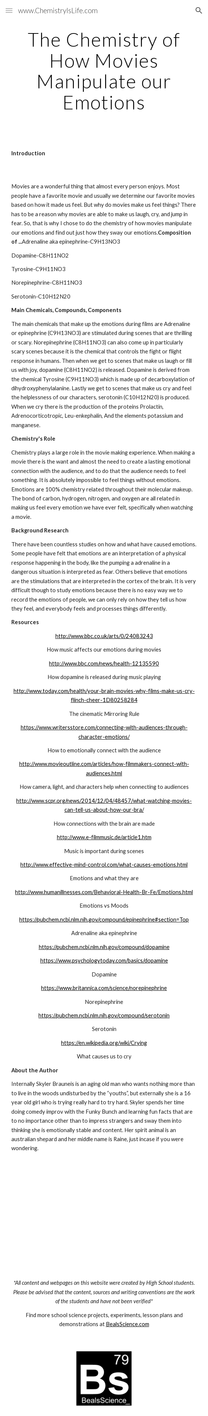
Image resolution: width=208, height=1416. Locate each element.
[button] (9, 10)
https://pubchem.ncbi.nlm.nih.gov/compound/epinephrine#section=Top (104, 919)
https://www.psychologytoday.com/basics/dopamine (104, 960)
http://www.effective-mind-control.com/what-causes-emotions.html (104, 864)
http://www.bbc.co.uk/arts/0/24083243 (104, 636)
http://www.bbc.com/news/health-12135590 (104, 663)
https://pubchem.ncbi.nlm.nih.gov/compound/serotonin (104, 1015)
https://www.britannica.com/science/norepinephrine (104, 988)
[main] (103, 71)
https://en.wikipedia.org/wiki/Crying (104, 1043)
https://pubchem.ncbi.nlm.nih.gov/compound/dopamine (104, 947)
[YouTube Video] (104, 1215)
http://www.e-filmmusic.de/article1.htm (104, 837)
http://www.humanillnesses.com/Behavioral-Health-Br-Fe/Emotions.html (104, 892)
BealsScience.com (127, 1324)
